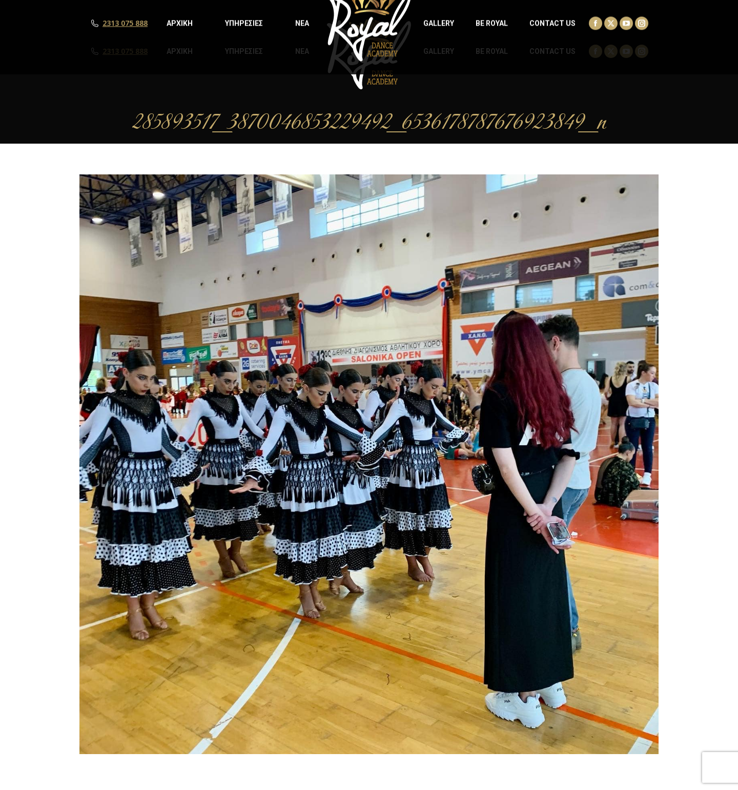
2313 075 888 (125, 51)
